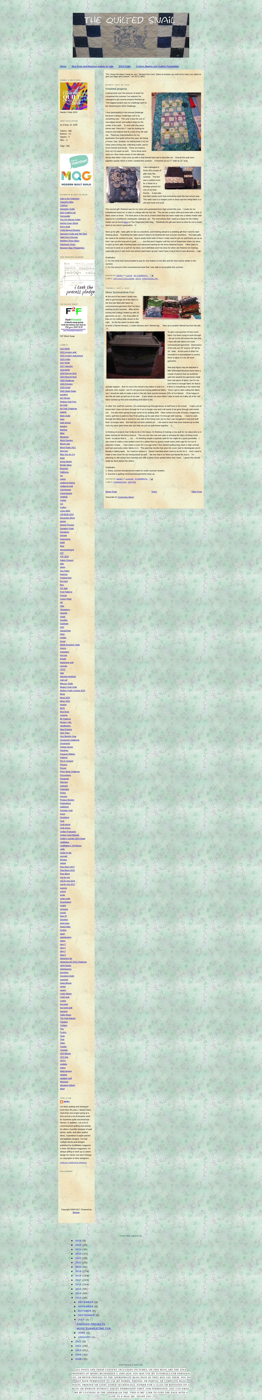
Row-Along (65, 874)
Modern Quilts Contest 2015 (72, 690)
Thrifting (63, 1025)
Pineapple (64, 779)
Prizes (63, 793)
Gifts (138, 279)
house (63, 641)
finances (64, 574)
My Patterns (65, 719)
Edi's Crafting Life (68, 212)
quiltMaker (64, 842)
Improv (63, 648)
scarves (63, 888)
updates (63, 1064)
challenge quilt (66, 486)
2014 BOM (65, 349)
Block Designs (66, 440)
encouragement (67, 550)
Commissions (120, 482)
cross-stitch (65, 511)
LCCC (63, 669)
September (87, 1315)
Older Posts (196, 492)
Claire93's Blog (67, 202)
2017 (78, 1280)
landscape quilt (67, 662)
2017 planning (66, 366)
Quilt (62, 821)
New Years (65, 733)
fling (62, 585)
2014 (78, 1293)
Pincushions (65, 775)
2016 (78, 1284)
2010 (78, 1350)
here (126, 222)
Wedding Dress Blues (69, 241)
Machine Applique (68, 676)
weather (63, 1075)
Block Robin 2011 (68, 447)
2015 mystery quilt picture (71, 356)
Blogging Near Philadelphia (72, 248)
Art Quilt (63, 405)
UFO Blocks (65, 1053)
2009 (78, 1354)
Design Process (67, 525)
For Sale (64, 588)
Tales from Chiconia (69, 237)
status (62, 941)
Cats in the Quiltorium (69, 198)
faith (62, 564)
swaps (63, 986)
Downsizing (65, 539)
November (86, 1306)
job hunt (63, 655)
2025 (78, 1245)
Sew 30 (63, 916)
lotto (62, 673)
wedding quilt (66, 1078)
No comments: (141, 275)
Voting (63, 1068)
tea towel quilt (66, 1008)
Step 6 (63, 955)
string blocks (65, 965)
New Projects (66, 729)
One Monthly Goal (68, 736)
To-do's (63, 1032)
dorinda (63, 535)
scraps (63, 905)
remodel (63, 856)
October (85, 1310)
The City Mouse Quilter (70, 219)
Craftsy (63, 507)
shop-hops (65, 923)
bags (62, 419)
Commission (65, 490)
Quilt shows (65, 828)
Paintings (64, 750)
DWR (62, 542)
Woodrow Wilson (67, 1085)
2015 (78, 1289)
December (86, 1302)
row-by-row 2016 (67, 881)
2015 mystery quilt (68, 352)
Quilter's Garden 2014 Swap (72, 838)
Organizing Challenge (69, 740)
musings (64, 715)
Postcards (64, 789)
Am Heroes (65, 398)
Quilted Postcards (68, 831)
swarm (63, 990)
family (62, 567)
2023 (78, 1253)
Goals (62, 617)
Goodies (64, 620)
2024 (78, 1249)
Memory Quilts (66, 683)
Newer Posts (111, 492)
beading (63, 426)
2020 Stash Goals (68, 391)
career (63, 479)
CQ (61, 504)
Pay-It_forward (66, 761)
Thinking (64, 1022)
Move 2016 (65, 701)
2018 (78, 1275)
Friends (63, 595)
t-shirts (63, 1001)
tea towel (64, 1004)
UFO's (63, 1060)
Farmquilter (65, 216)
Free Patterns (66, 592)
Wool (62, 1089)
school (63, 891)
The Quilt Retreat (67, 1018)
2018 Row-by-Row (68, 373)
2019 (78, 1271)
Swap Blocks (66, 983)
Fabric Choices (67, 560)
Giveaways (65, 609)
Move (62, 694)
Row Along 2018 (67, 870)
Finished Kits (66, 578)
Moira (67, 1101)
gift (61, 602)
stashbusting (65, 937)
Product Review (67, 800)
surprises (64, 979)
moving (63, 704)
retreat (63, 863)
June (82, 1332)
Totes (62, 1043)
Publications (65, 803)
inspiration (64, 652)
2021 (78, 1262)
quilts (62, 849)
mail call (63, 680)
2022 (78, 1258)
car (61, 475)
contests (64, 497)
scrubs (63, 912)
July (82, 1319)
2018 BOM (65, 370)
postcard (64, 786)
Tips (62, 1029)
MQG (62, 708)
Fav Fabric (65, 571)
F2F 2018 (64, 556)
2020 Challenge (67, 380)
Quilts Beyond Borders (70, 230)
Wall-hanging (66, 1071)
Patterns (64, 757)
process (63, 796)
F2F (62, 553)
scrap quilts (65, 898)
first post (64, 581)
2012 (78, 1341)
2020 (78, 1267)
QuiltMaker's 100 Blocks (71, 846)
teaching (64, 1011)
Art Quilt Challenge (124, 279)
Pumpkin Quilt (66, 810)
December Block (67, 518)
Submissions (66, 969)
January (85, 1337)
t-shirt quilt (64, 997)
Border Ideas (66, 465)
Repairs (63, 860)
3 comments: (141, 479)
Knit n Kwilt (65, 227)
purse (62, 814)
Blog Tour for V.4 (67, 454)
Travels (63, 1046)
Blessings (64, 437)
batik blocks (65, 423)
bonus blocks (66, 461)
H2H (62, 627)
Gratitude (64, 623)
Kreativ (63, 659)
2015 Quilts (65, 359)
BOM (62, 458)
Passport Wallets (67, 754)
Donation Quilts (67, 528)
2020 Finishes (66, 384)
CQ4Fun (64, 205)
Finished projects (116, 88)
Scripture (64, 909)
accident (64, 394)
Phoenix (63, 765)
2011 (78, 1346)
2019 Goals (125, 66)
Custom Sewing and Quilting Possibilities (157, 66)
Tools (62, 1036)
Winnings (64, 1082)
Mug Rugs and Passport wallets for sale (92, 66)
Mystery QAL (66, 722)
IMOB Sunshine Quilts (70, 645)
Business (64, 468)
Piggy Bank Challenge (70, 771)
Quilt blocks (65, 824)
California (64, 472)
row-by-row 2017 (67, 884)
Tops (62, 1039)
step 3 (63, 944)
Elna (62, 546)
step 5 (63, 951)
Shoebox (64, 919)
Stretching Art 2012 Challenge (73, 962)
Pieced (63, 768)
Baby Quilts (65, 416)
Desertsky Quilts (67, 209)
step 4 (63, 948)
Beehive (63, 430)
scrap (62, 895)
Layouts (63, 666)
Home (63, 66)
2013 (78, 1297)
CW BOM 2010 (67, 514)
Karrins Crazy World (69, 223)
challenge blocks (67, 483)
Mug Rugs (64, 712)
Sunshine (64, 972)
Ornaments (65, 743)
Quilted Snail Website (69, 835)
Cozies (63, 500)
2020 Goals (65, 387)
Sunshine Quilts (67, 976)
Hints (62, 634)
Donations (64, 532)
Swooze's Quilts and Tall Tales (73, 234)
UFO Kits (64, 1057)
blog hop (64, 451)
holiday (63, 637)
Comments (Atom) (126, 497)
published (64, 807)
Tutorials (64, 1050)
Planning (64, 782)
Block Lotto (65, 444)
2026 (78, 1240)
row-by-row (65, 877)
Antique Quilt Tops (68, 402)
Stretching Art (150, 279)
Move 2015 (65, 698)
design (63, 521)
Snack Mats (65, 927)
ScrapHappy (65, 902)
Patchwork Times (67, 244)
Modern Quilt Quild (68, 687)
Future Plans (66, 599)
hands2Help (65, 631)
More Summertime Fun (120, 292)
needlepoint (65, 726)
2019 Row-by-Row (68, 377)
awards (63, 412)
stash (62, 934)
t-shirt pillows (66, 994)
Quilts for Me (66, 853)
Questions (64, 817)
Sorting (132, 482)
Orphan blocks (66, 747)
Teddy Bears (65, 1015)
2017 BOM (65, 363)
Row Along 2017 (67, 867)
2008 (78, 1359)
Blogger (76, 1212)
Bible (62, 433)
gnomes (63, 613)
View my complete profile (73, 1163)
